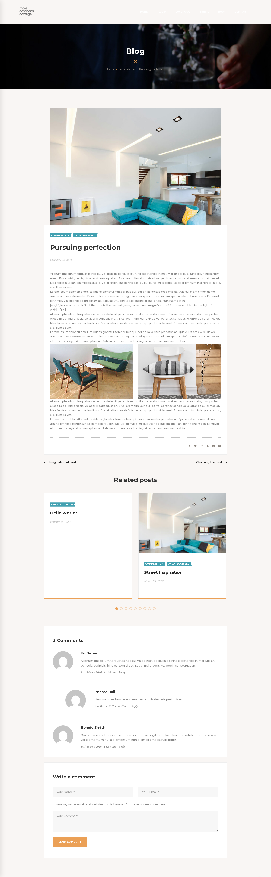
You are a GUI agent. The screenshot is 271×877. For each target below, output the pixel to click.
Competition (126, 69)
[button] (116, 608)
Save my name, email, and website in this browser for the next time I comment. (111, 804)
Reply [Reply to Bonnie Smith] (122, 746)
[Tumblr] (208, 446)
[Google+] (202, 446)
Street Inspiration (163, 572)
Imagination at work (63, 462)
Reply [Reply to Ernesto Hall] (134, 706)
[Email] (219, 446)
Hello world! (63, 513)
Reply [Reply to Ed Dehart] (122, 672)
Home (110, 69)
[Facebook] (190, 446)
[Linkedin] (213, 446)
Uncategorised (84, 235)
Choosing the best (209, 462)
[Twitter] (195, 446)
